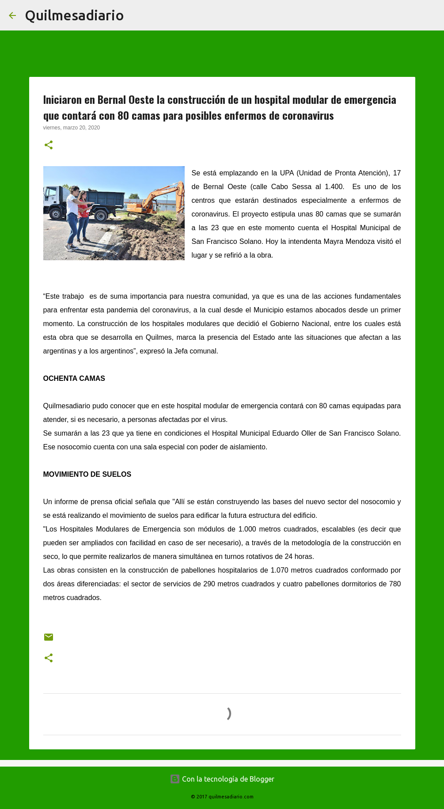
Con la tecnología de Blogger (222, 779)
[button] (48, 146)
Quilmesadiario (74, 15)
